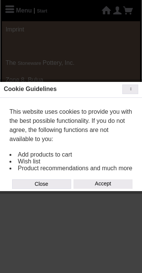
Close (41, 184)
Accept (103, 183)
